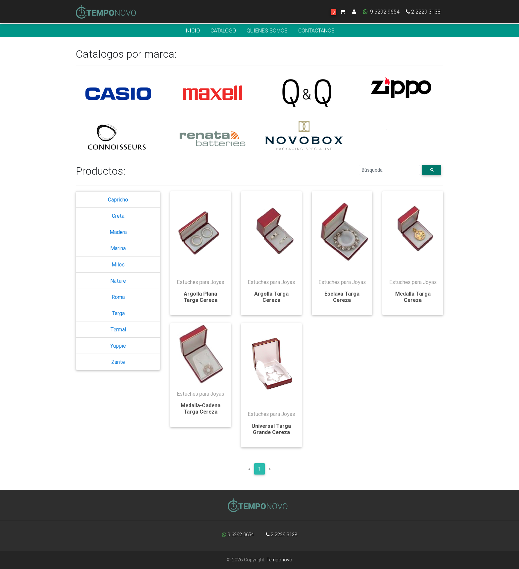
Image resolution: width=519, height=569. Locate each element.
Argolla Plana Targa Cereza (200, 296)
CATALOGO (223, 30)
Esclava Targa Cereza (341, 296)
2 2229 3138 (423, 13)
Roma (118, 297)
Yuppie (118, 345)
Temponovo (279, 560)
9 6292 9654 (381, 13)
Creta (118, 215)
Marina (118, 248)
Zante (118, 362)
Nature (118, 280)
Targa (118, 313)
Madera (118, 232)
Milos (118, 264)
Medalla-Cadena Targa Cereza (200, 408)
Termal (118, 329)
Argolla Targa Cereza (271, 296)
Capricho (118, 199)
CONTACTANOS (316, 30)
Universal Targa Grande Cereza (271, 429)
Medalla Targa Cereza (413, 296)
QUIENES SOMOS (267, 30)
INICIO (192, 30)
